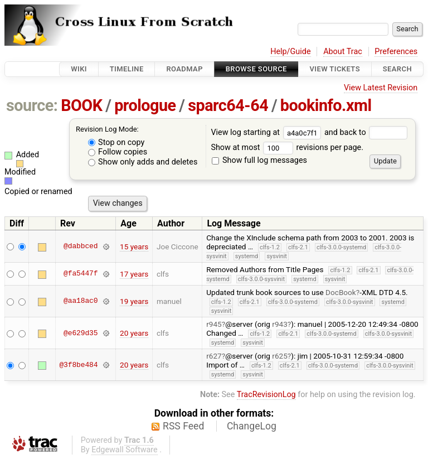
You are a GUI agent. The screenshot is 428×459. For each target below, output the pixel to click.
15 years (134, 246)
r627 (214, 355)
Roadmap (184, 69)
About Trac (342, 51)
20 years (134, 332)
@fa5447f (81, 274)
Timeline (127, 69)
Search (397, 69)
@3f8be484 (78, 365)
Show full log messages (259, 160)
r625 (280, 355)
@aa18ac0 (81, 301)
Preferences (395, 51)
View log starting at (267, 132)
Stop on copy (116, 142)
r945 (214, 324)
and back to (365, 132)
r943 (280, 324)
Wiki (79, 69)
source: (32, 105)
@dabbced (81, 246)
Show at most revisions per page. (287, 147)
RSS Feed (183, 426)
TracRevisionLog (266, 394)
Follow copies (118, 152)
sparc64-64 (228, 105)
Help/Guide (290, 51)
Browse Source (256, 69)
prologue (145, 105)
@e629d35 (81, 333)
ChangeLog (251, 426)
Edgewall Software (124, 450)
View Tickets (335, 69)
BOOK (81, 105)
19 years (134, 301)
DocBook (340, 292)
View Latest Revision (380, 88)
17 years (134, 273)
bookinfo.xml (326, 105)
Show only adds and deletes (143, 162)
